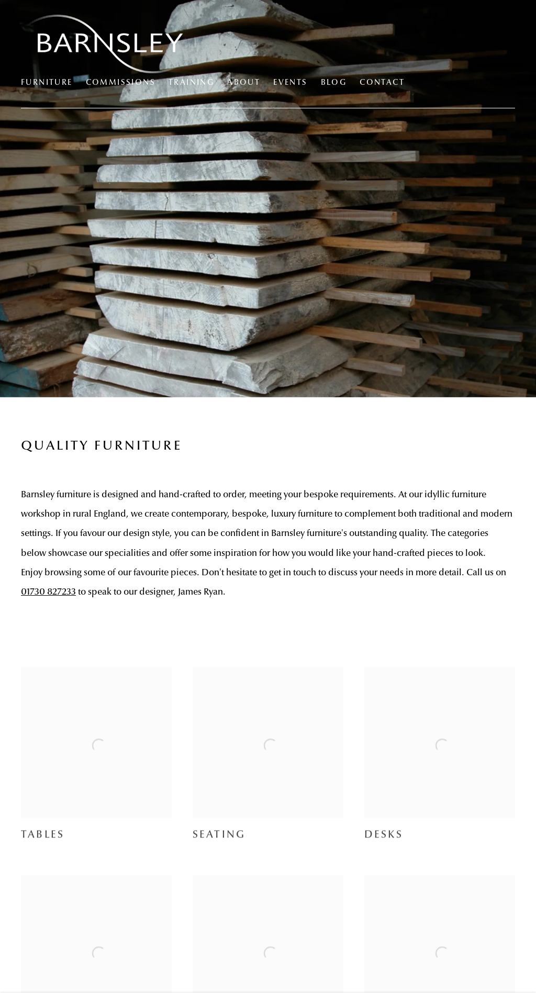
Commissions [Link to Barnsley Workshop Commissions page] (120, 83)
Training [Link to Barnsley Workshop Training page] (191, 83)
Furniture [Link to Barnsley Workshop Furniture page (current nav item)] (47, 83)
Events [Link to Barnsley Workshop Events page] (290, 83)
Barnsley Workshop (110, 44)
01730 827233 (48, 592)
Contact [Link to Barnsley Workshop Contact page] (382, 83)
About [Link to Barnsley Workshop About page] (243, 83)
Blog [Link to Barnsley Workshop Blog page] (334, 83)
